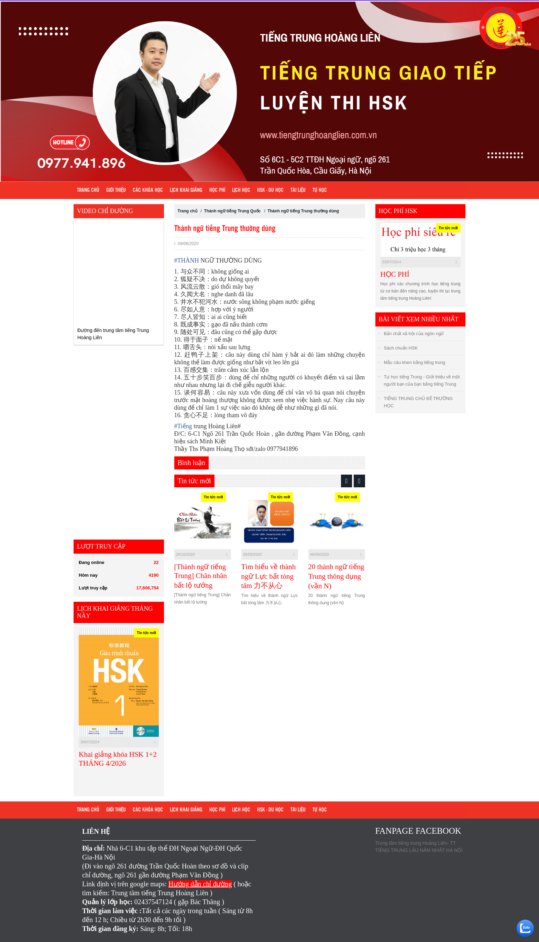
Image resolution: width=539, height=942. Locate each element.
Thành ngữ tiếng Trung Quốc (232, 211)
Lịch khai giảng (186, 190)
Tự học (319, 190)
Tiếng (183, 426)
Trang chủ (88, 190)
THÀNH (186, 260)
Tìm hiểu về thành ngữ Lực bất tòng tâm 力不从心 (268, 576)
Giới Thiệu (116, 190)
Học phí (217, 190)
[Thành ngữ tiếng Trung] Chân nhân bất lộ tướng (200, 576)
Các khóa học (148, 190)
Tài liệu (298, 190)
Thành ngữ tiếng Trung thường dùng (303, 211)
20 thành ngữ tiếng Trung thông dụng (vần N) (336, 576)
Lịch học (241, 190)
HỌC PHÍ (395, 274)
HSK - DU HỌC (270, 190)
